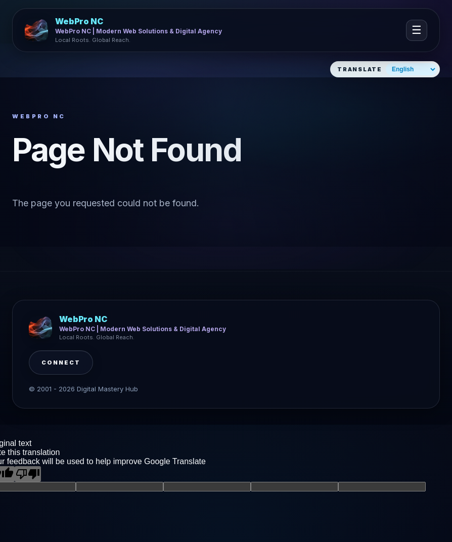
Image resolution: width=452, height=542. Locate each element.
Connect (60, 362)
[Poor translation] (28, 474)
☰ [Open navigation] (417, 30)
